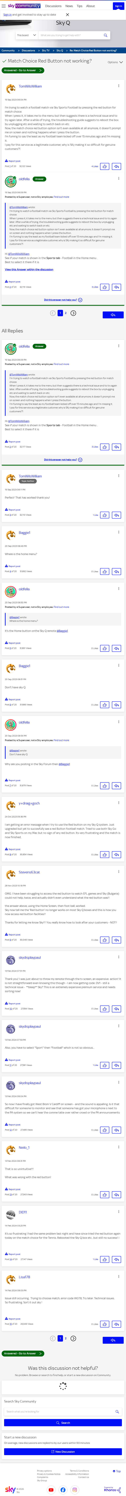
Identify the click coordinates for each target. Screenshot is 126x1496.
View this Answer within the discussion (29, 269)
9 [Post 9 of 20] (10, 940)
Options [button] (113, 62)
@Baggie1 (15, 617)
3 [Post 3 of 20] (10, 515)
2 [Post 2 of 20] (10, 287)
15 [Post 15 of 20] (11, 1324)
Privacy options (44, 1471)
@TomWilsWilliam (19, 207)
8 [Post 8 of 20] (10, 854)
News (69, 6)
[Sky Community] (24, 5)
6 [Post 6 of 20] (10, 704)
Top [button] (118, 1471)
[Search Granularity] (27, 35)
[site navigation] (4, 6)
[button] (118, 85)
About (90, 6)
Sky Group (42, 1480)
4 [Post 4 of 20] (10, 571)
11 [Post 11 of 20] (10, 1065)
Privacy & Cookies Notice (48, 1474)
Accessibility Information (77, 1474)
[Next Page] (73, 313)
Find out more (61, 196)
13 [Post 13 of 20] (11, 1194)
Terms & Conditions (79, 1471)
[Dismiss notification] (67, 14)
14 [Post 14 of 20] (11, 1259)
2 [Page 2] (65, 313)
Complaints (42, 1477)
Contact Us (83, 1477)
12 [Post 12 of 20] (11, 1130)
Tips (79, 6)
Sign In (118, 6)
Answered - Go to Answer (23, 70)
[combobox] (70, 35)
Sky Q (63, 22)
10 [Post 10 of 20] (11, 1008)
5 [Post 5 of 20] (10, 648)
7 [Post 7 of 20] (10, 785)
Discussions (53, 6)
